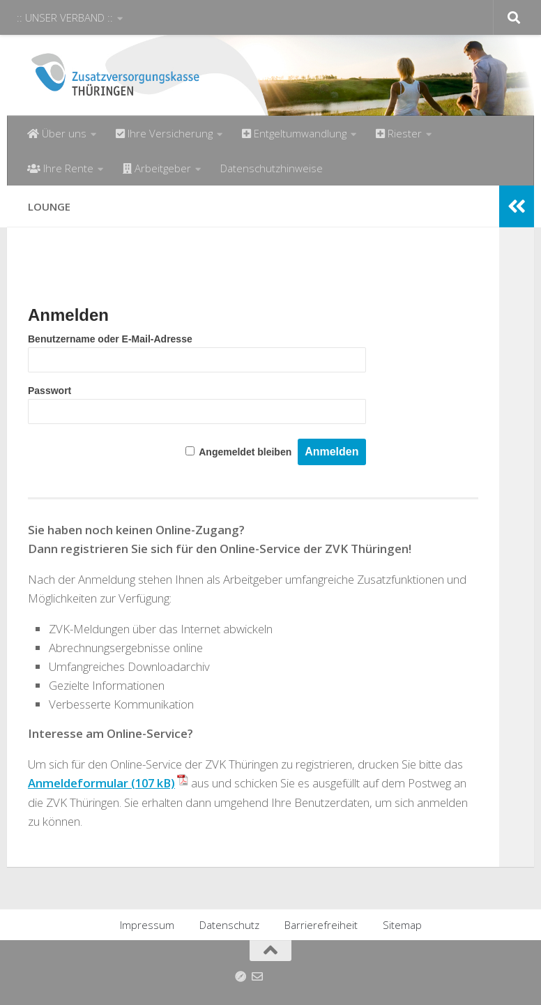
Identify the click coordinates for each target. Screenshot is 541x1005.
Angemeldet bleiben (245, 452)
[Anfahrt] (240, 975)
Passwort (49, 390)
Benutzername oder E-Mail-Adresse (110, 339)
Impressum (147, 924)
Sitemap (402, 924)
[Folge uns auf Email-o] (257, 975)
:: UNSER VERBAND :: (65, 17)
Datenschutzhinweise (271, 168)
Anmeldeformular (78, 783)
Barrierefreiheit (321, 924)
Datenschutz (229, 924)
